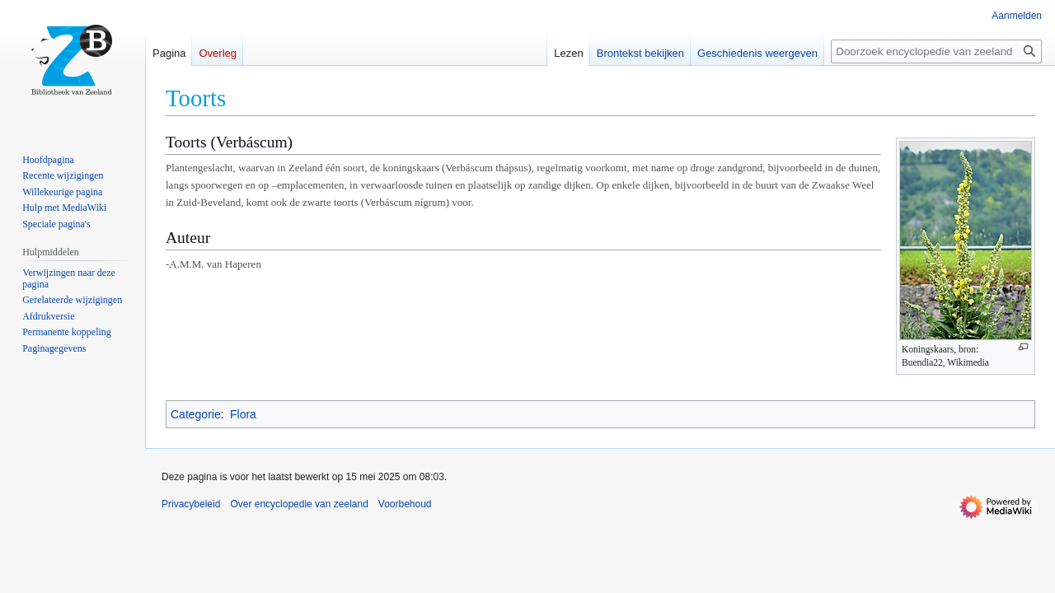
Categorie (196, 414)
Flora (243, 414)
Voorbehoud (405, 504)
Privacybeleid (191, 504)
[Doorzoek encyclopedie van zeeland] (936, 51)
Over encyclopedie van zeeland (299, 504)
